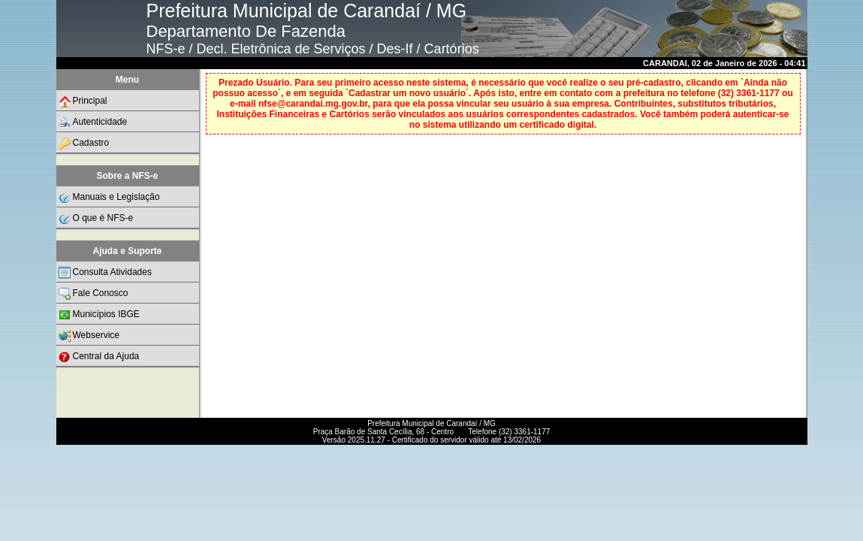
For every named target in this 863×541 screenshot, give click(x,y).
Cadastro (84, 144)
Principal (83, 101)
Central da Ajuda (99, 357)
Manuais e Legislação (109, 198)
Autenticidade (93, 122)
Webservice (89, 336)
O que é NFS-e (96, 219)
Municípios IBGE (99, 315)
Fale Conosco (93, 294)
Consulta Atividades (105, 273)
